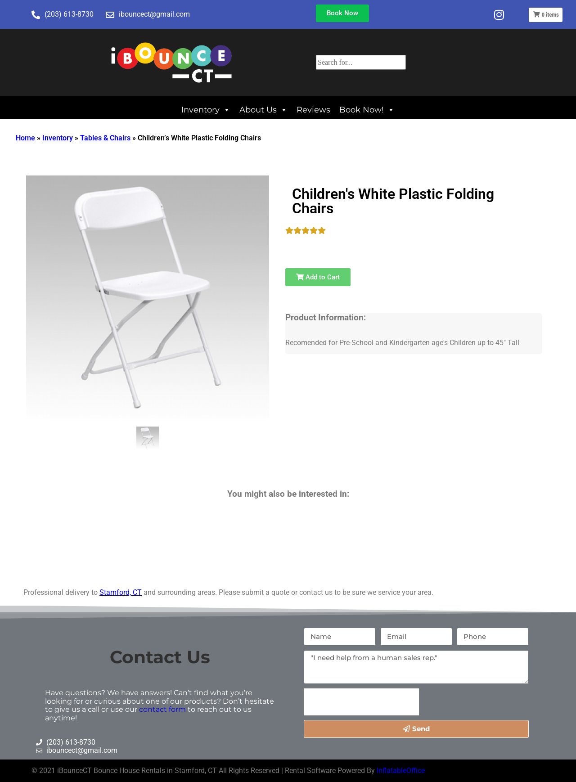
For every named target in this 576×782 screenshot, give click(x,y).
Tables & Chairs (105, 138)
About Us (263, 109)
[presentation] (361, 701)
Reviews (313, 109)
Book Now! (367, 109)
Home (25, 138)
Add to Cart (318, 277)
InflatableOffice (401, 770)
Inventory (205, 109)
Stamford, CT (120, 592)
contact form (162, 709)
